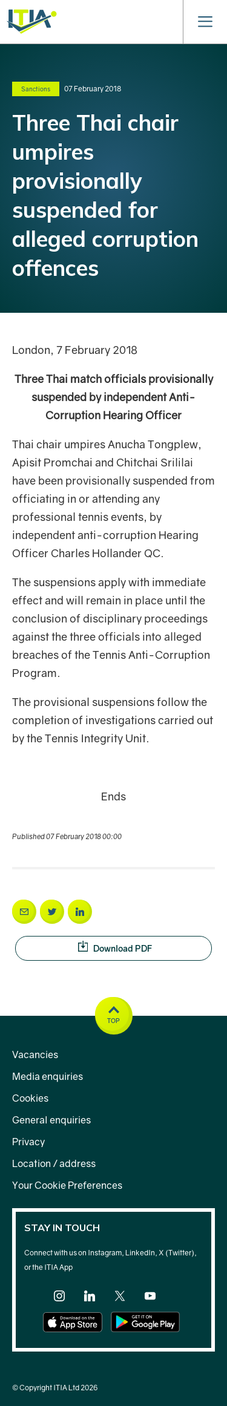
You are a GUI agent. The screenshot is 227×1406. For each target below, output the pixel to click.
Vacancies (35, 1054)
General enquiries (51, 1120)
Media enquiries (47, 1076)
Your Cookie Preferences (67, 1185)
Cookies (30, 1098)
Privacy (28, 1142)
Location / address (54, 1163)
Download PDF (145, 947)
